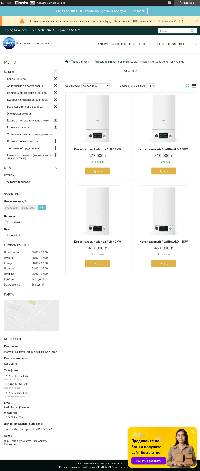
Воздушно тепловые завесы (25, 106)
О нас (142, 44)
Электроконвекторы (19, 113)
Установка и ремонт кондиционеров (29, 134)
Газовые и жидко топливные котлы (28, 120)
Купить (97, 171)
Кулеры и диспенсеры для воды (27, 99)
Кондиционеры (16, 79)
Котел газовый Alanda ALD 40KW (97, 241)
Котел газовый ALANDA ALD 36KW (164, 149)
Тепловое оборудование (23, 148)
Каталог (138, 11)
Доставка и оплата (17, 182)
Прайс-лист (176, 44)
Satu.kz (118, 463)
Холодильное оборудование (25, 86)
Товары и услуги (81, 61)
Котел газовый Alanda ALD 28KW (97, 149)
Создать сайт (44, 2)
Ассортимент (122, 44)
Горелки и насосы (18, 127)
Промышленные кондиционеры (27, 93)
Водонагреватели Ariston (23, 141)
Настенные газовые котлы (156, 61)
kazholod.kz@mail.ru (17, 407)
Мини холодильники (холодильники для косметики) (29, 156)
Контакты (157, 44)
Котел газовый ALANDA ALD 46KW (164, 241)
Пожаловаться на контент (126, 467)
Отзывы (9, 175)
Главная (102, 44)
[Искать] (192, 30)
